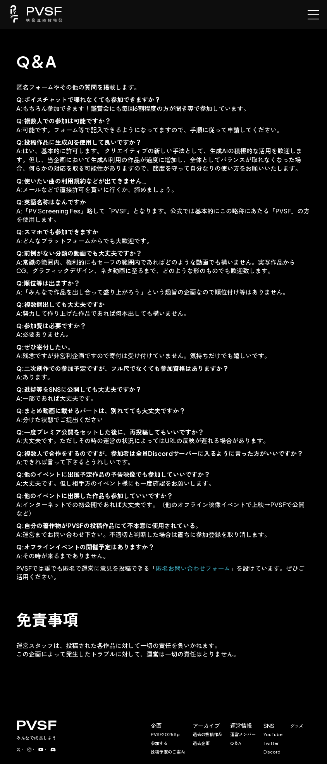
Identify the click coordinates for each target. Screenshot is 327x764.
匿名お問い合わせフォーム (193, 568)
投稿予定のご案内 (168, 751)
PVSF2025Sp (165, 734)
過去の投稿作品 (207, 734)
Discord (272, 751)
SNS (268, 725)
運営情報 (241, 725)
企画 (156, 725)
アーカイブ (206, 725)
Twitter (271, 743)
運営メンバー (243, 734)
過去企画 (201, 743)
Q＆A (235, 743)
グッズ (296, 725)
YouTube (272, 734)
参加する (159, 743)
